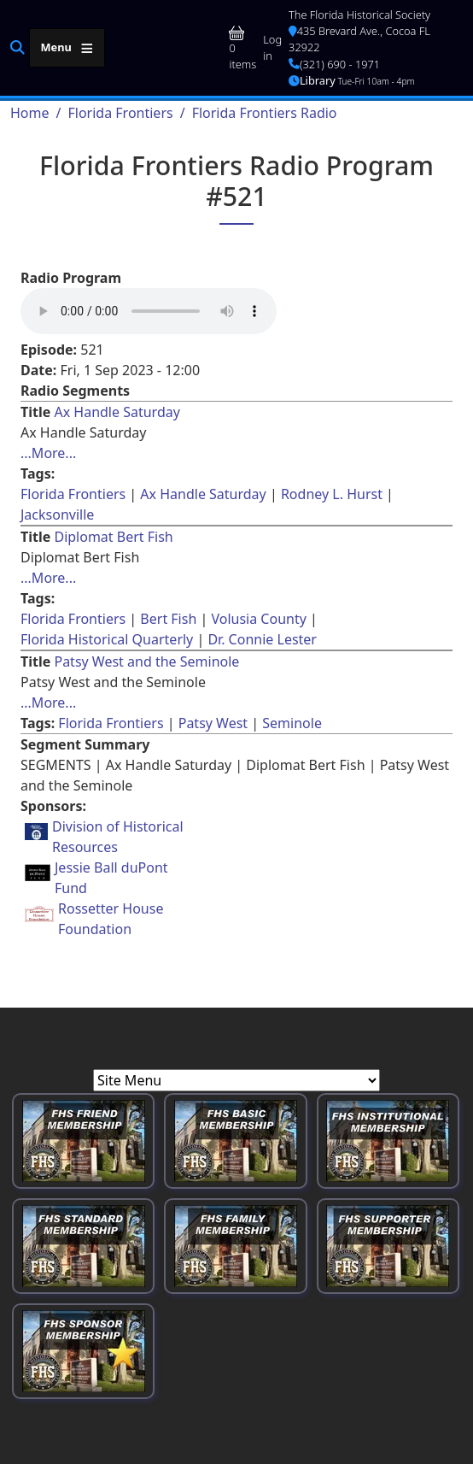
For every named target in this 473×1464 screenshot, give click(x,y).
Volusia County (258, 618)
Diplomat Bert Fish (113, 536)
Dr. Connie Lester (262, 639)
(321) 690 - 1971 (334, 64)
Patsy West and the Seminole (146, 661)
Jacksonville (57, 514)
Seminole (292, 723)
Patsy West (213, 723)
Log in (272, 47)
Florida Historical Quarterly (106, 639)
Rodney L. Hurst (331, 494)
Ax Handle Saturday (116, 412)
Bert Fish (168, 618)
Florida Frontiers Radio (264, 112)
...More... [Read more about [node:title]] (48, 453)
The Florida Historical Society (359, 14)
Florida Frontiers (119, 112)
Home (30, 112)
